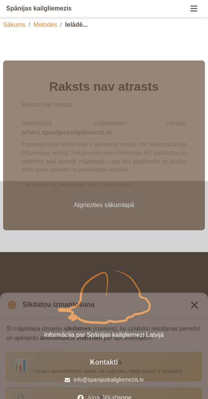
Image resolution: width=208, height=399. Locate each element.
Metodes (45, 24)
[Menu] (194, 9)
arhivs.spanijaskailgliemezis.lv (67, 132)
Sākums (14, 24)
